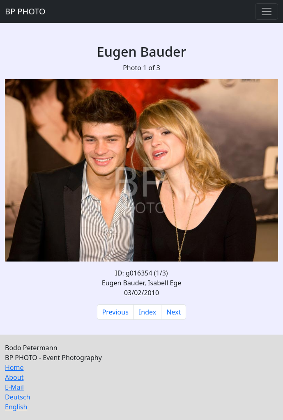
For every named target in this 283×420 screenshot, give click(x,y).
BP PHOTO (25, 11)
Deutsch (17, 397)
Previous (115, 312)
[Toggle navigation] (266, 11)
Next (173, 312)
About (14, 377)
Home (14, 367)
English (16, 406)
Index (147, 312)
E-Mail (14, 387)
